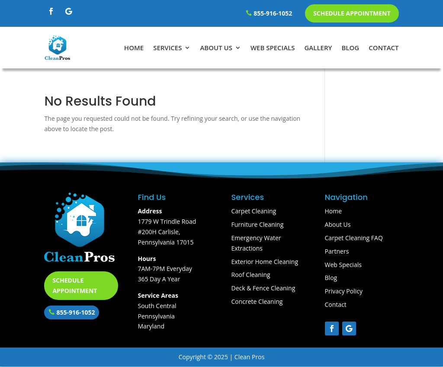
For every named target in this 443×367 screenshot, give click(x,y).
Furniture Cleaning (257, 224)
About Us (216, 47)
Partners (337, 251)
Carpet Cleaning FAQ (354, 238)
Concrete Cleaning (257, 301)
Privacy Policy (344, 291)
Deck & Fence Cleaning (263, 288)
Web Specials (272, 47)
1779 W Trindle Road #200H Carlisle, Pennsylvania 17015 (167, 231)
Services (167, 47)
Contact (383, 47)
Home (134, 47)
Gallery (318, 47)
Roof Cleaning (250, 274)
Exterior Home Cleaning (265, 262)
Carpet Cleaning (253, 211)
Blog (350, 47)
